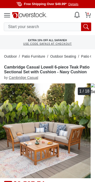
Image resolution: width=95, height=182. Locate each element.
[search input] (47, 26)
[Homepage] (29, 15)
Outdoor (10, 56)
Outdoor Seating (63, 56)
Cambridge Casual (23, 78)
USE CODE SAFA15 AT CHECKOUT (47, 43)
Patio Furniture (33, 56)
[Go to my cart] (88, 15)
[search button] (86, 26)
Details (73, 4)
